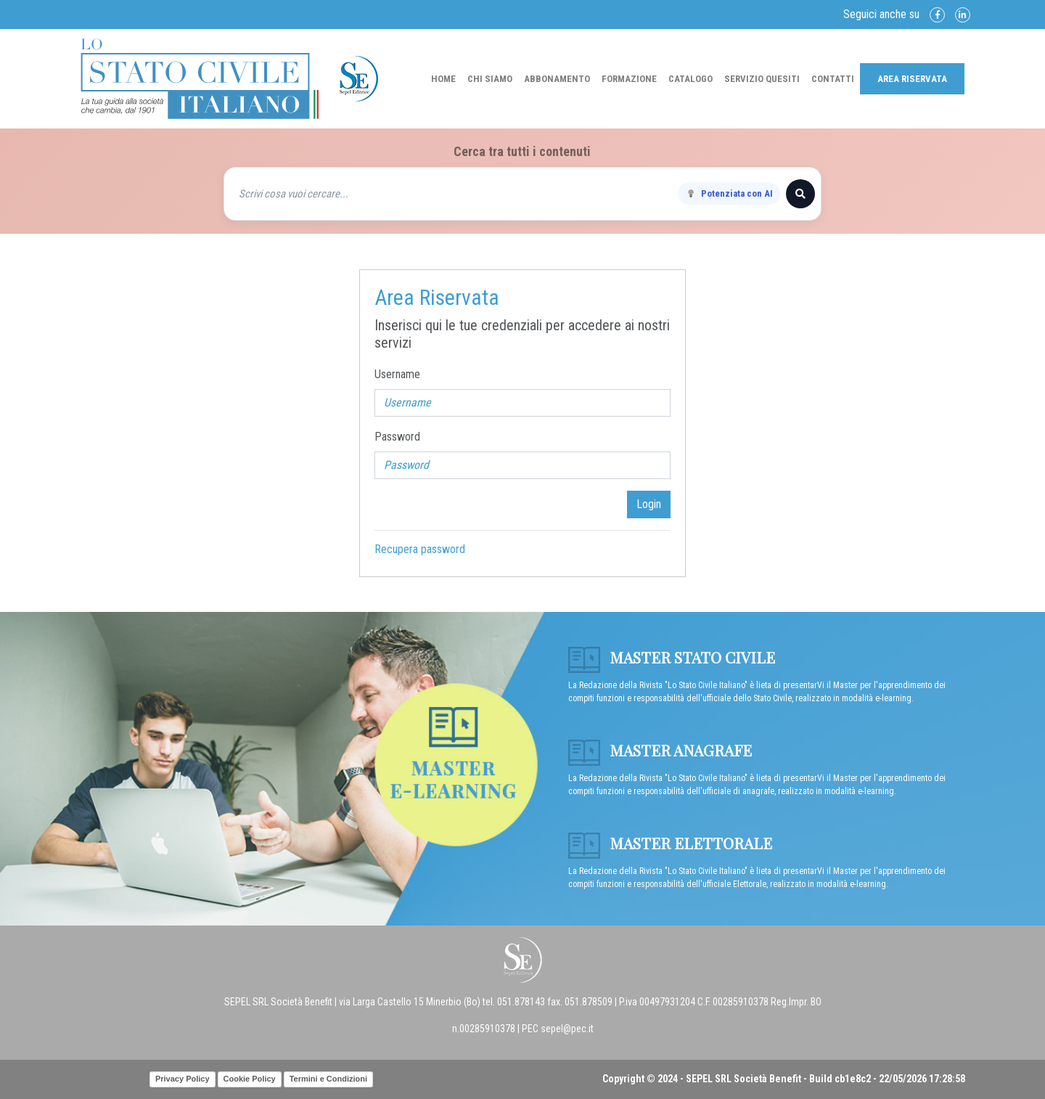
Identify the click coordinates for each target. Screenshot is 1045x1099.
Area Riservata (912, 78)
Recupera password (419, 549)
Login (648, 504)
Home (443, 78)
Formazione (629, 78)
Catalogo (690, 78)
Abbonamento (557, 78)
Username (397, 374)
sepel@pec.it (567, 1028)
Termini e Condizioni (328, 1078)
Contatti (832, 78)
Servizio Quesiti (762, 78)
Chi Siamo (489, 78)
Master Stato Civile (671, 657)
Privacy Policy (182, 1078)
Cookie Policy (250, 1078)
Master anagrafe (660, 750)
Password (397, 437)
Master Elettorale (670, 843)
